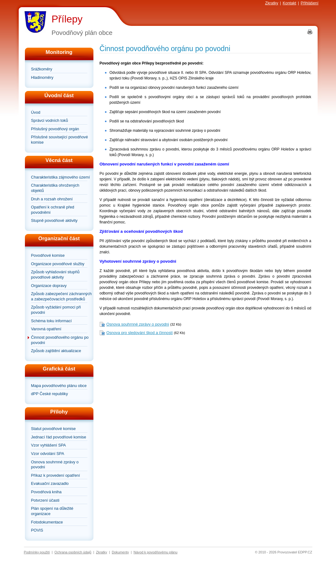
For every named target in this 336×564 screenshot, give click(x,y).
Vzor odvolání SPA (47, 453)
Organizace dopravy (49, 285)
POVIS (37, 530)
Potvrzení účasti (45, 500)
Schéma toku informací (51, 320)
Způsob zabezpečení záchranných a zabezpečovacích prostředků (61, 296)
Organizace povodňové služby (57, 263)
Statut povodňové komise (53, 428)
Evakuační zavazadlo (50, 483)
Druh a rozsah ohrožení (52, 199)
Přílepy (67, 19)
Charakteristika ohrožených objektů (55, 188)
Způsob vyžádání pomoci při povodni (56, 310)
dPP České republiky (49, 393)
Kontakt (289, 3)
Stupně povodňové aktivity (54, 220)
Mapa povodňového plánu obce (59, 385)
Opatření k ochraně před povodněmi (52, 210)
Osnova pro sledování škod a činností (139, 332)
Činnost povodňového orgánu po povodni (60, 340)
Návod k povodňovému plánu (155, 552)
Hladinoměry (42, 77)
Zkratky (271, 3)
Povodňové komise (48, 255)
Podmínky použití (37, 552)
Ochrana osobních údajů (73, 552)
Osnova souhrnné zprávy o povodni (55, 465)
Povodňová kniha (46, 492)
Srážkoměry (41, 69)
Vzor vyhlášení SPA (48, 445)
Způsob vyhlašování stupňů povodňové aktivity (55, 275)
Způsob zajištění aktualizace (56, 350)
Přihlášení (310, 3)
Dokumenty (120, 552)
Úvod (35, 112)
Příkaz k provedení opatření (55, 475)
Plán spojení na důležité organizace (52, 511)
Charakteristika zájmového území (60, 177)
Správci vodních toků (49, 120)
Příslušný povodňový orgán (55, 129)
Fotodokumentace (47, 522)
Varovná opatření (46, 329)
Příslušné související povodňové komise (59, 140)
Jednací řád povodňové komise (58, 437)
